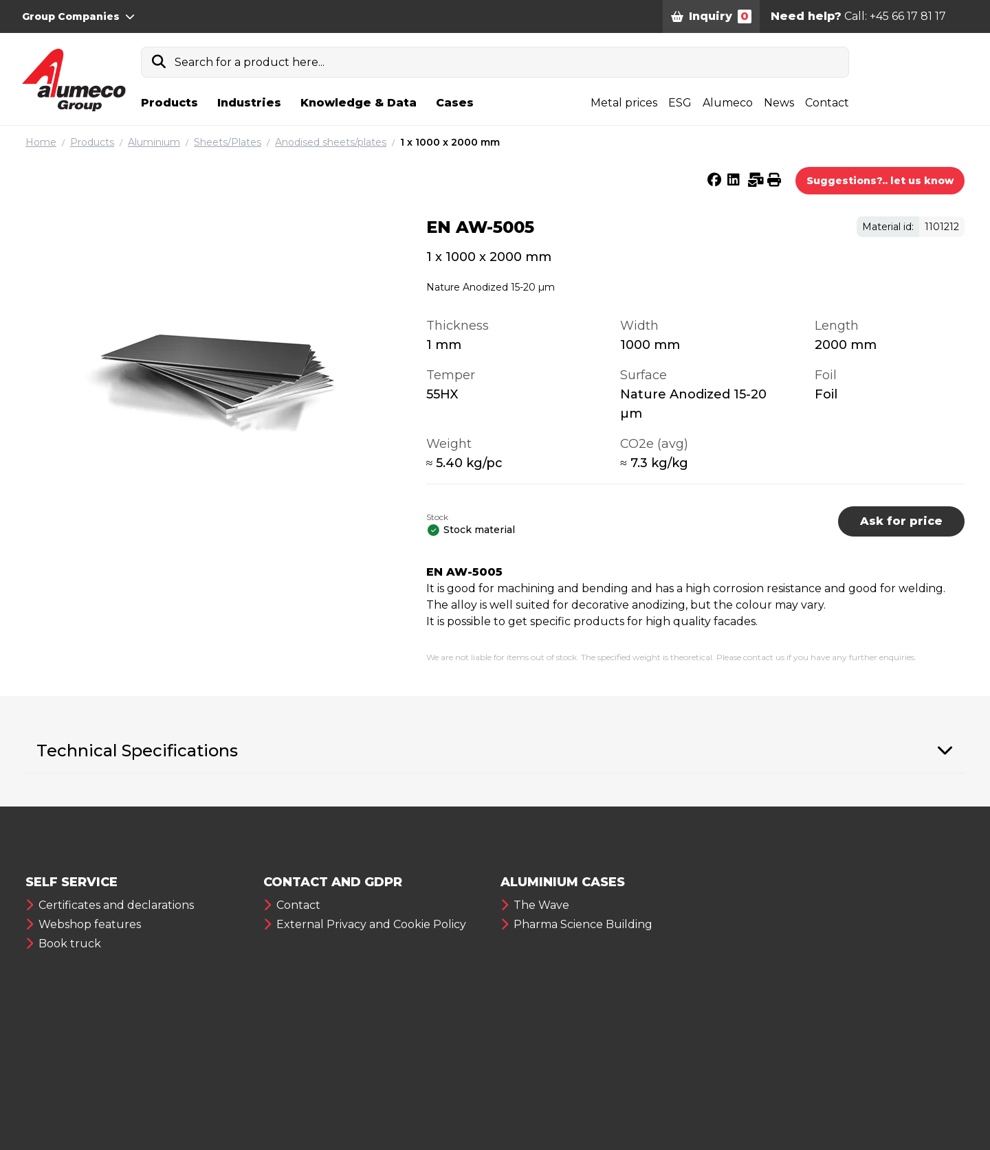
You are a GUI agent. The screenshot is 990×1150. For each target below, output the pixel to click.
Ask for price (901, 521)
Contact (827, 102)
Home (40, 142)
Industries (249, 102)
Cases (455, 102)
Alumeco (728, 102)
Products (169, 102)
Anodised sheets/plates (330, 142)
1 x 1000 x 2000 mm (450, 142)
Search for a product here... (249, 62)
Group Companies (78, 16)
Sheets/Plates (227, 142)
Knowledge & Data (358, 102)
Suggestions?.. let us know (880, 180)
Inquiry (711, 16)
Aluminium (154, 142)
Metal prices (624, 102)
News (779, 102)
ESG (680, 102)
